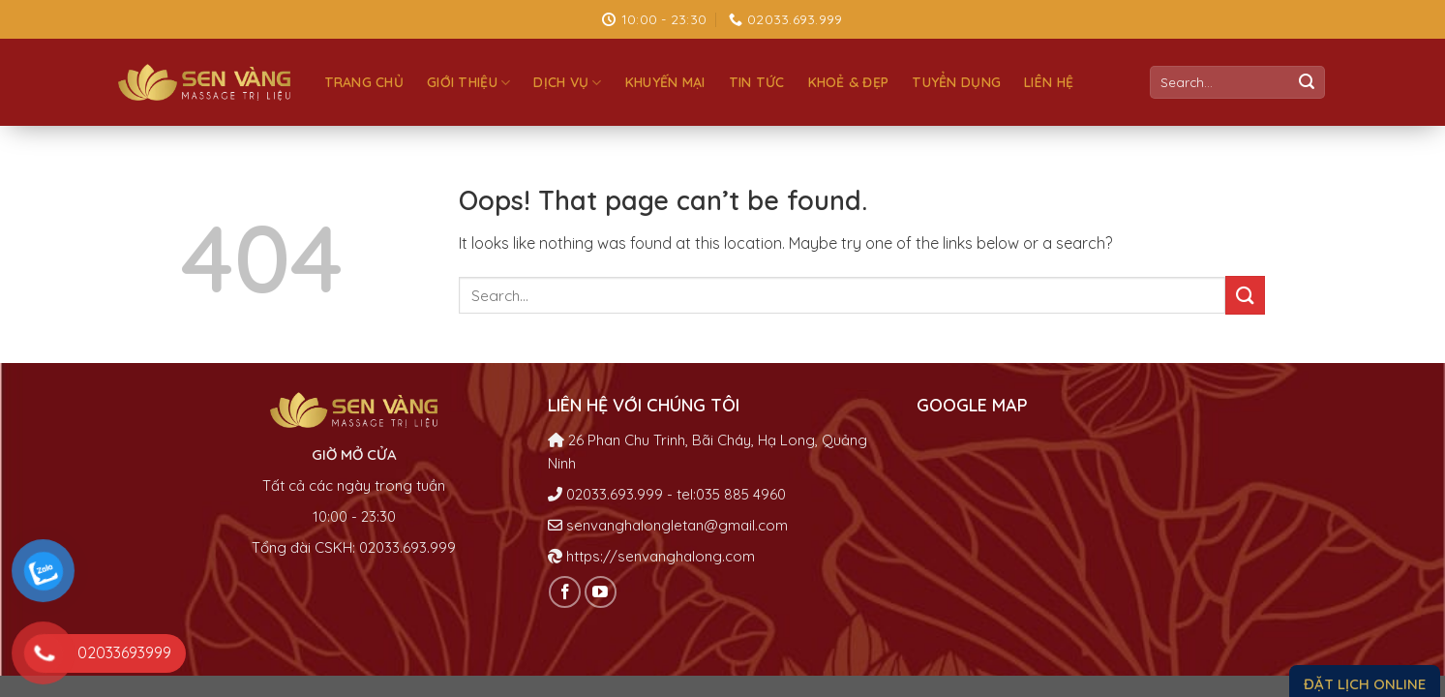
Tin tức (757, 82)
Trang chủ (364, 82)
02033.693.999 (614, 494)
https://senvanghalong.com (660, 556)
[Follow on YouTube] (601, 592)
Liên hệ (1048, 82)
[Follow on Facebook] (565, 592)
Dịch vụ (567, 83)
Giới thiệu (468, 83)
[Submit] (1306, 82)
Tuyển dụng (956, 82)
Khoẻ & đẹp (848, 82)
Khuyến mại (665, 82)
